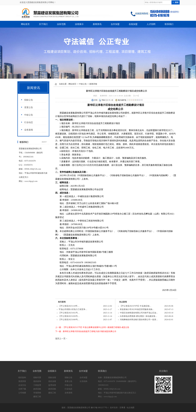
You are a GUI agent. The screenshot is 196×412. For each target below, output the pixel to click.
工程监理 (37, 385)
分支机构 (83, 381)
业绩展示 (79, 24)
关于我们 (43, 24)
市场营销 (37, 393)
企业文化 (22, 385)
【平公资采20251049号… (69, 320)
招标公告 (28, 100)
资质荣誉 (22, 381)
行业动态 (28, 122)
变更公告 (28, 107)
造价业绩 (52, 381)
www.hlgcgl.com (31, 181)
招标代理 (37, 377)
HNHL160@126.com (32, 169)
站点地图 (130, 408)
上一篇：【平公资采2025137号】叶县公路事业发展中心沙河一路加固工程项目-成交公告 (92, 327)
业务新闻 (28, 130)
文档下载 (22, 389)
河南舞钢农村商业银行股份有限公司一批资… (139, 320)
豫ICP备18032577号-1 (100, 408)
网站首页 (25, 24)
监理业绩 (52, 385)
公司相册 (22, 393)
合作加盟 (115, 24)
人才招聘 (151, 24)
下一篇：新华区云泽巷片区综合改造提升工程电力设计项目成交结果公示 (85, 331)
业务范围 (61, 24)
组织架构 (22, 377)
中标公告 (28, 115)
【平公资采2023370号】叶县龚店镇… (135, 306)
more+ (44, 142)
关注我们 (163, 371)
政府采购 (37, 389)
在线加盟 (133, 24)
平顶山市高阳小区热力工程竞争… (73, 309)
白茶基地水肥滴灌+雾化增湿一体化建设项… (138, 316)
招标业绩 (52, 377)
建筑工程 (37, 397)
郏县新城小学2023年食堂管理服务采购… (137, 309)
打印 (94, 100)
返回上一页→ (61, 338)
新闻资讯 (97, 24)
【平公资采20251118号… (69, 306)
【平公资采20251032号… (69, 313)
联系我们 (169, 24)
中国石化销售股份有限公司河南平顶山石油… (139, 313)
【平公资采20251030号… (69, 316)
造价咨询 (37, 381)
